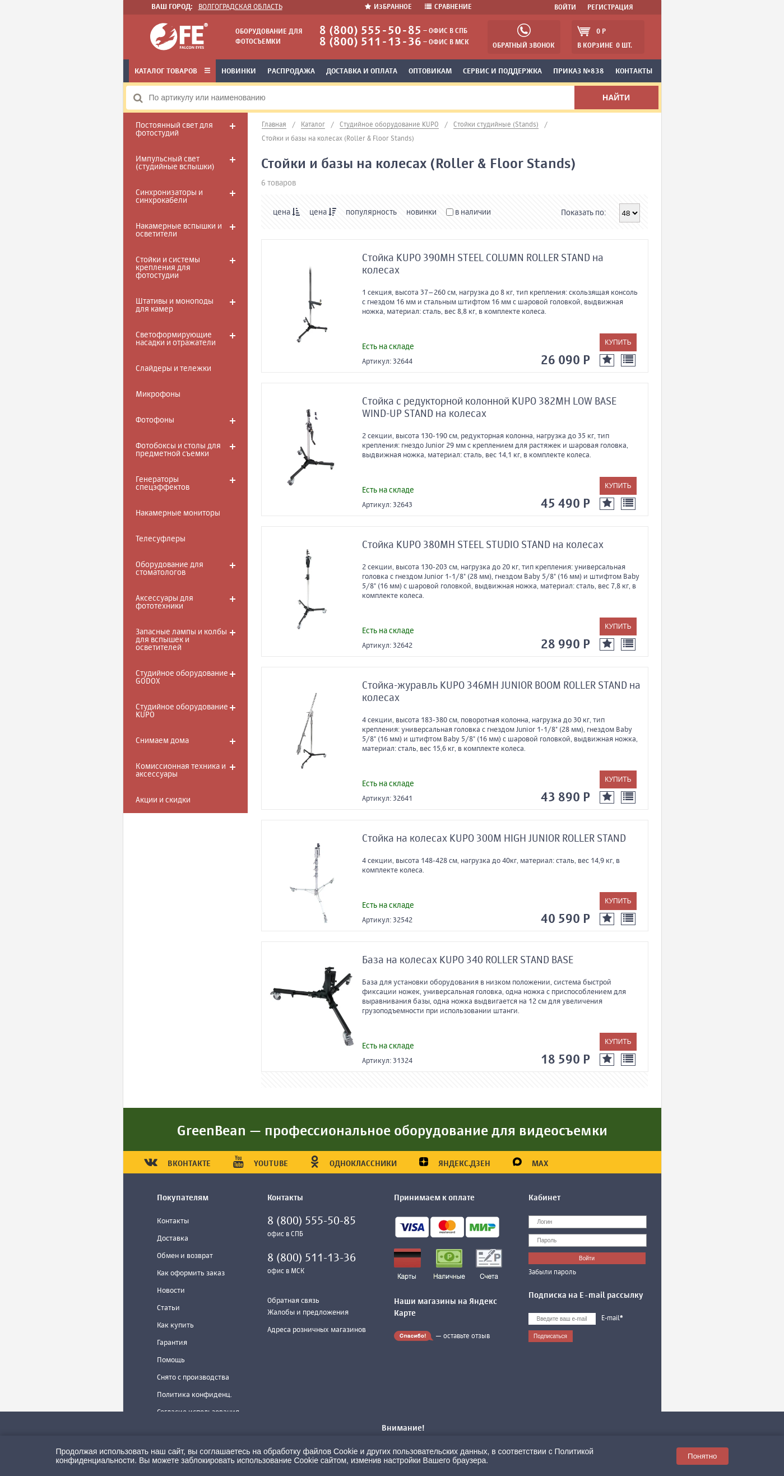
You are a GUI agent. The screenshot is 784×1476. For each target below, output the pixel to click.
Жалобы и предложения (308, 1312)
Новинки (238, 71)
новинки (421, 212)
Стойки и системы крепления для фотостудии (168, 268)
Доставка (172, 1238)
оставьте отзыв (466, 1336)
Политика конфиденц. (194, 1395)
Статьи (168, 1308)
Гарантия (172, 1343)
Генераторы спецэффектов (162, 483)
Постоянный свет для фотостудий (174, 129)
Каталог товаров (172, 71)
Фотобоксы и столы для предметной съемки (178, 450)
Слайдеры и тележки (173, 369)
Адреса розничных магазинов (316, 1330)
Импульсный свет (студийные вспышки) (175, 163)
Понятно (702, 1456)
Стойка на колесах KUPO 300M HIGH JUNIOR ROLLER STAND (494, 839)
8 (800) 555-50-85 (370, 31)
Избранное (389, 7)
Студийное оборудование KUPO (182, 711)
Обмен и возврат (185, 1256)
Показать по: (583, 213)
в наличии (468, 212)
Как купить (175, 1325)
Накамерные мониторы (178, 513)
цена (286, 212)
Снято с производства (193, 1377)
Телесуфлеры (160, 539)
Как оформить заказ (191, 1273)
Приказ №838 (578, 71)
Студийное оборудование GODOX (182, 677)
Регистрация (610, 7)
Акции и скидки (163, 800)
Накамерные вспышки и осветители (179, 230)
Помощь (171, 1360)
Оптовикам (430, 71)
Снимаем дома (162, 741)
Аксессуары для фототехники (164, 602)
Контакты (633, 71)
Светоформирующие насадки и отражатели (176, 339)
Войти (565, 7)
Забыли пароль (552, 1272)
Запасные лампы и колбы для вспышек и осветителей (181, 640)
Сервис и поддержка (502, 71)
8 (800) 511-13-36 (370, 42)
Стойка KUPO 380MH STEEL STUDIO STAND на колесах (483, 545)
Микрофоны (158, 394)
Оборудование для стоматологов (169, 569)
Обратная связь (293, 1301)
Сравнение (448, 7)
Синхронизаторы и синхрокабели (169, 197)
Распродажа (291, 71)
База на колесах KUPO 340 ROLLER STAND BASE (467, 960)
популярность (371, 212)
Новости (171, 1290)
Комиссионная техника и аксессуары (181, 770)
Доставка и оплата (361, 71)
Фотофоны (155, 420)
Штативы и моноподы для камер (175, 305)
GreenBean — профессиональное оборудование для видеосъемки (392, 1131)
